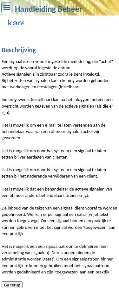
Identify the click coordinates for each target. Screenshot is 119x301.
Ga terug (12, 285)
